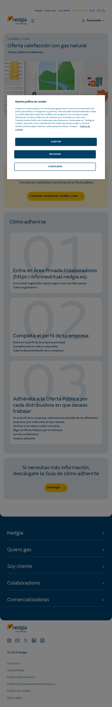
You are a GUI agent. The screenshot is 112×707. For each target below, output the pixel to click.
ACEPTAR (56, 142)
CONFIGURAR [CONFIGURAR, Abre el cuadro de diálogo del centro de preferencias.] (55, 167)
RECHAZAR (55, 154)
